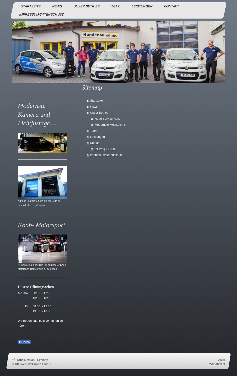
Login (221, 359)
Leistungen (97, 136)
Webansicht (217, 364)
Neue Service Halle (107, 118)
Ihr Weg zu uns (105, 149)
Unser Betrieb (99, 112)
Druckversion (23, 360)
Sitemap (42, 360)
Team (93, 130)
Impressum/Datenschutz (106, 155)
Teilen (24, 342)
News (94, 106)
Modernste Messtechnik (110, 124)
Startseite (96, 100)
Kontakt (95, 143)
